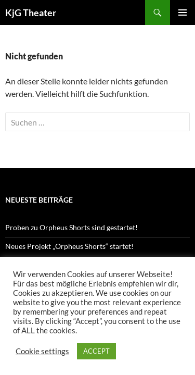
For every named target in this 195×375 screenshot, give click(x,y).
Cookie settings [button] (42, 351)
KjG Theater (30, 12)
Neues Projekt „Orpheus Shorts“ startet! (69, 246)
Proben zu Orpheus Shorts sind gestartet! (71, 227)
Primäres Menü (182, 12)
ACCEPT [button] (96, 351)
